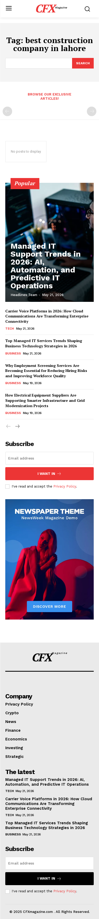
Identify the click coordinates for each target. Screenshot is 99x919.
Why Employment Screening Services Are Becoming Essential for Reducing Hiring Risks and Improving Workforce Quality (46, 370)
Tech (9, 328)
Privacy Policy (64, 486)
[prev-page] (7, 111)
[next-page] (17, 426)
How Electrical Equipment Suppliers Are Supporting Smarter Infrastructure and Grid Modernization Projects (45, 400)
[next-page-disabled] (91, 111)
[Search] (83, 63)
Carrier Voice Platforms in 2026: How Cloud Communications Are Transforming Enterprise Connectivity (46, 316)
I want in (49, 473)
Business (13, 353)
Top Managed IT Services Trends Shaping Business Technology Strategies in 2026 (43, 343)
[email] (49, 458)
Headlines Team (24, 295)
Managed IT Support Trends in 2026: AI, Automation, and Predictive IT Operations (46, 265)
